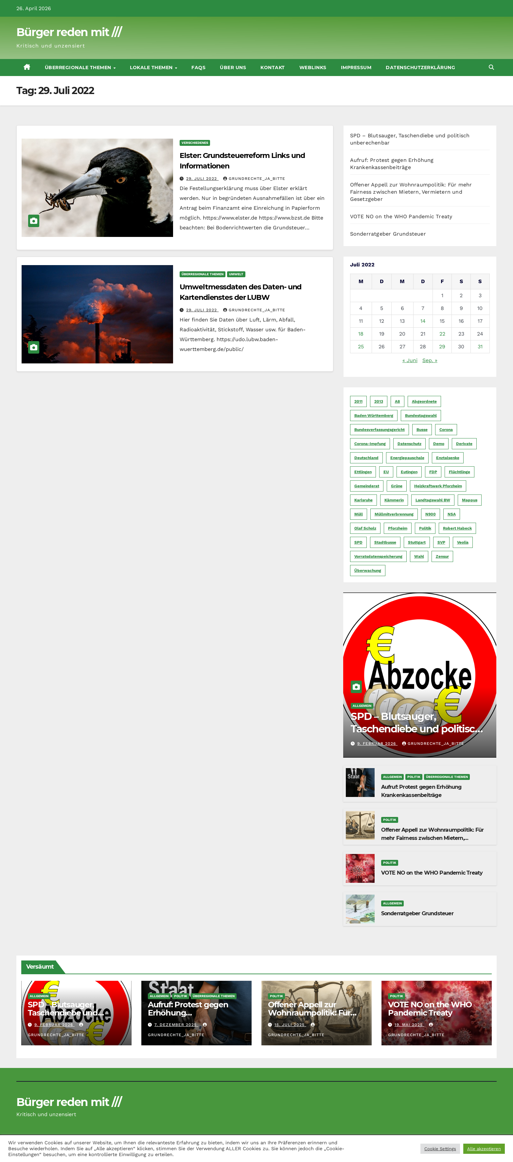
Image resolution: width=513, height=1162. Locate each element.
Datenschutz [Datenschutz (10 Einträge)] (409, 443)
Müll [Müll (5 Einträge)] (358, 514)
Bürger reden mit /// (68, 32)
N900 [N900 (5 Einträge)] (430, 514)
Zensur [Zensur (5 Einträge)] (442, 556)
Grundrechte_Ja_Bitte (254, 178)
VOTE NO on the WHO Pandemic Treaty (401, 216)
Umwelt (236, 274)
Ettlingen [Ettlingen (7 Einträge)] (363, 472)
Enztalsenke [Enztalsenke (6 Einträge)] (447, 457)
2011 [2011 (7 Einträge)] (358, 401)
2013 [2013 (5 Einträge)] (378, 401)
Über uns (233, 67)
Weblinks (313, 67)
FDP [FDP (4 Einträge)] (433, 472)
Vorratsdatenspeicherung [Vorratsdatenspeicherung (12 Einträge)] (378, 556)
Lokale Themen (152, 67)
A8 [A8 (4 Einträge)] (397, 401)
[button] (491, 67)
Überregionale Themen (79, 67)
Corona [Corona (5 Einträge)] (446, 429)
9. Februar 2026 (377, 743)
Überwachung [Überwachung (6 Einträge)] (367, 570)
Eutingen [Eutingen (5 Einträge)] (409, 472)
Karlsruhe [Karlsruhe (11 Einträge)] (363, 500)
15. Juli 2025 (290, 1024)
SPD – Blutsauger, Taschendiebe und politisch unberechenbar (419, 729)
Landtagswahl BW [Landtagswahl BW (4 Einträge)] (433, 500)
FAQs (198, 67)
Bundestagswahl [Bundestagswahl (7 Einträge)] (421, 415)
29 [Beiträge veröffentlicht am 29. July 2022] (442, 346)
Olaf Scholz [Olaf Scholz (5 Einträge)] (365, 528)
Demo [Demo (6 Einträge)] (438, 443)
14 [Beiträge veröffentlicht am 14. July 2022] (423, 321)
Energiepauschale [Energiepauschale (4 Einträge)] (407, 457)
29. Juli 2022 (202, 178)
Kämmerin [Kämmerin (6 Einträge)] (394, 500)
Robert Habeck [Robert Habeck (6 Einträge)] (457, 528)
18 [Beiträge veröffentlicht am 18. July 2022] (360, 334)
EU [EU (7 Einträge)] (386, 472)
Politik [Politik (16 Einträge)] (425, 528)
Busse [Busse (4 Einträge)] (422, 429)
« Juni (409, 360)
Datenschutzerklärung (420, 67)
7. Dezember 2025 (176, 1024)
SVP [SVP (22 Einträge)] (441, 542)
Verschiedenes (195, 143)
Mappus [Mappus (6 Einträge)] (469, 500)
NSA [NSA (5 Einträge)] (452, 514)
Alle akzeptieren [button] (484, 1148)
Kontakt (272, 67)
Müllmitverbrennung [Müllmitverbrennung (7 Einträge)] (394, 514)
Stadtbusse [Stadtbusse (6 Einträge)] (385, 542)
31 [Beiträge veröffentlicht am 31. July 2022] (480, 346)
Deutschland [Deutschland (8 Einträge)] (366, 457)
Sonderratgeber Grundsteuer (388, 234)
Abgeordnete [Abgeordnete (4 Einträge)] (424, 401)
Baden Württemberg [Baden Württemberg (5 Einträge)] (373, 415)
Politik (413, 777)
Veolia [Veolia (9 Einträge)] (463, 542)
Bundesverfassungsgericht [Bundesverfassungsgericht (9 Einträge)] (379, 429)
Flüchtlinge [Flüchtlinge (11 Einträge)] (459, 472)
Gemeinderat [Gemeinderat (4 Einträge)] (366, 486)
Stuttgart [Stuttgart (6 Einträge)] (417, 542)
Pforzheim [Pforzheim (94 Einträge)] (397, 528)
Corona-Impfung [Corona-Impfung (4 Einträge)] (370, 443)
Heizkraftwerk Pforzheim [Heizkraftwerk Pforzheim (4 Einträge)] (438, 486)
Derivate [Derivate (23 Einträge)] (464, 443)
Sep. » (429, 360)
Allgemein (362, 705)
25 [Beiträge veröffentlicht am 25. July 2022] (361, 346)
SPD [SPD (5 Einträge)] (358, 542)
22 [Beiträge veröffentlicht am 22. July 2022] (442, 334)
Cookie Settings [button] (440, 1148)
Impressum (356, 67)
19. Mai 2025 (409, 1024)
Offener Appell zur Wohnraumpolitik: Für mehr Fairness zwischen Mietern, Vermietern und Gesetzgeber (411, 192)
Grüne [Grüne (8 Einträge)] (396, 486)
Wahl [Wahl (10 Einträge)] (419, 556)
